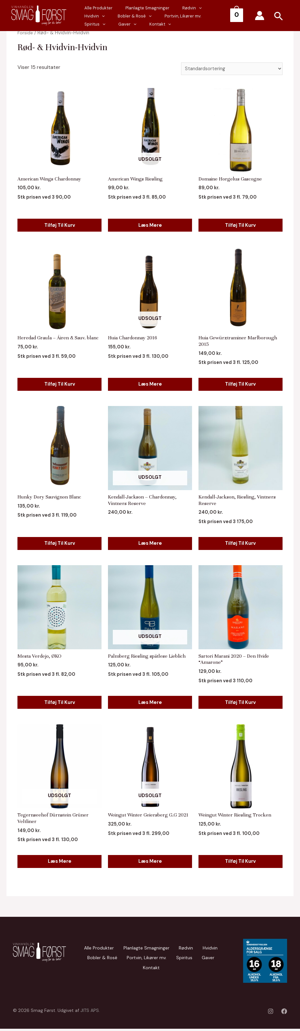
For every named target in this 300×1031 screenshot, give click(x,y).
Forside (25, 32)
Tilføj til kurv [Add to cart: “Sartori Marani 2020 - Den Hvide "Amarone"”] (240, 702)
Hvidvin (202, 8)
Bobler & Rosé (94, 957)
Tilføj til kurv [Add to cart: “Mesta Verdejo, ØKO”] (59, 702)
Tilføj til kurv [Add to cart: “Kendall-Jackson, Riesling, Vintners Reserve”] (240, 542)
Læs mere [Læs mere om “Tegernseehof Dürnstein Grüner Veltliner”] (59, 861)
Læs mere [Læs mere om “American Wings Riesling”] (150, 224)
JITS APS (89, 1012)
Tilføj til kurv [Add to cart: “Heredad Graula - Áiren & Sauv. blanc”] (59, 383)
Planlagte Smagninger (138, 8)
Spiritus (175, 16)
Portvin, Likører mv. (140, 16)
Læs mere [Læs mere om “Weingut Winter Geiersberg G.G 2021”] (150, 861)
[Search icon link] (279, 17)
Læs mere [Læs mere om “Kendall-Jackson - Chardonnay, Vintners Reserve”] (150, 542)
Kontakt (92, 24)
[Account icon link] (259, 15)
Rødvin (176, 8)
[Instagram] (270, 1013)
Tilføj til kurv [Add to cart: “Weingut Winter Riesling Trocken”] (240, 861)
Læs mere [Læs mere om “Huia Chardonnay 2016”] (150, 383)
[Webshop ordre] (230, 69)
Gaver (201, 16)
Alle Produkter (95, 8)
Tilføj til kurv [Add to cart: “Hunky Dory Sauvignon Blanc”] (59, 542)
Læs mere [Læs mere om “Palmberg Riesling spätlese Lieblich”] (150, 702)
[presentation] (112, 16)
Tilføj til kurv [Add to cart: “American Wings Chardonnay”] (59, 224)
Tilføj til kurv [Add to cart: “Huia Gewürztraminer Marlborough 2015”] (240, 383)
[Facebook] (284, 1013)
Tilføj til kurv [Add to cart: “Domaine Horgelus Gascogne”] (240, 224)
